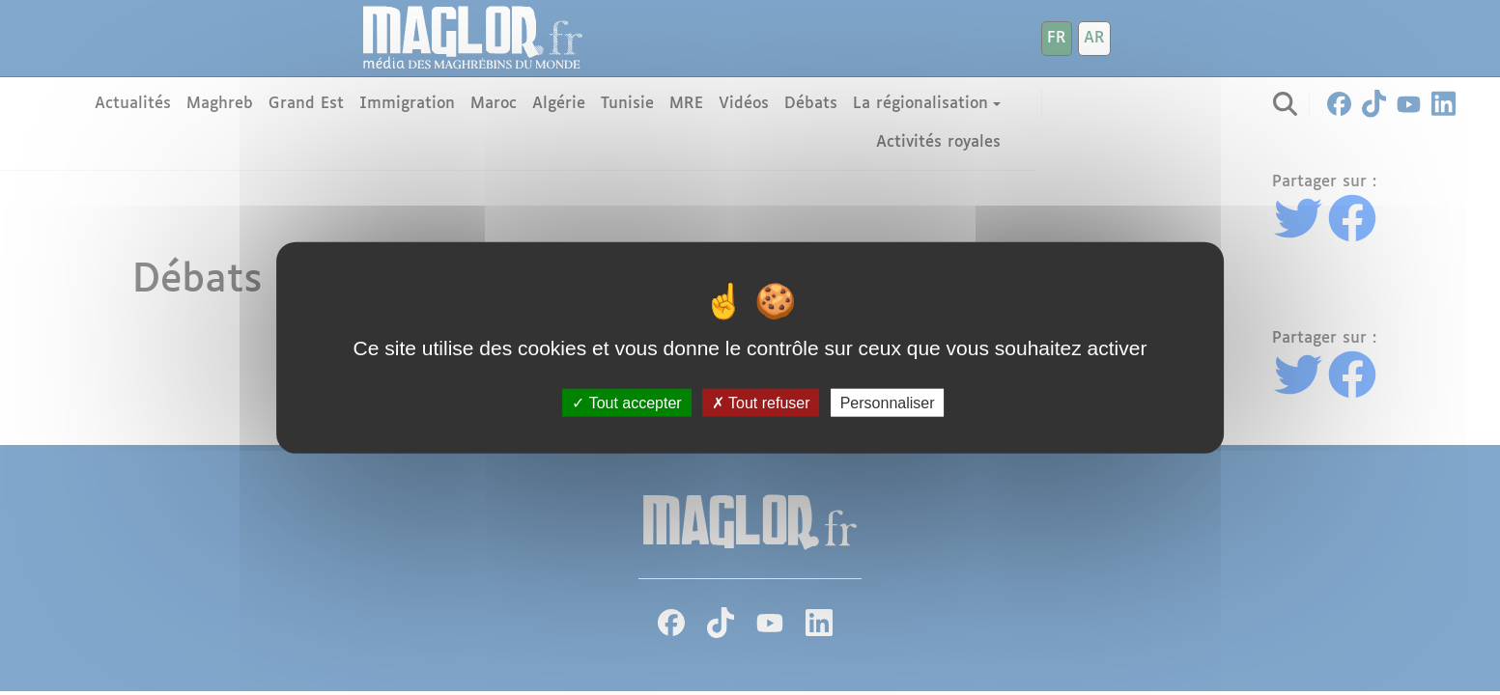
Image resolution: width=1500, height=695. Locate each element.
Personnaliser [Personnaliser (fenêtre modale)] (887, 402)
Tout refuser (761, 402)
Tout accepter (626, 402)
